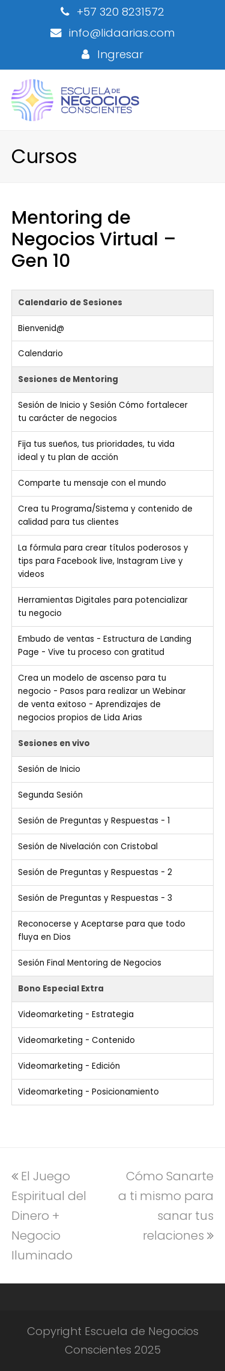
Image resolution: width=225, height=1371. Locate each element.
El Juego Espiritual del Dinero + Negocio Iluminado (48, 1216)
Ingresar (120, 54)
